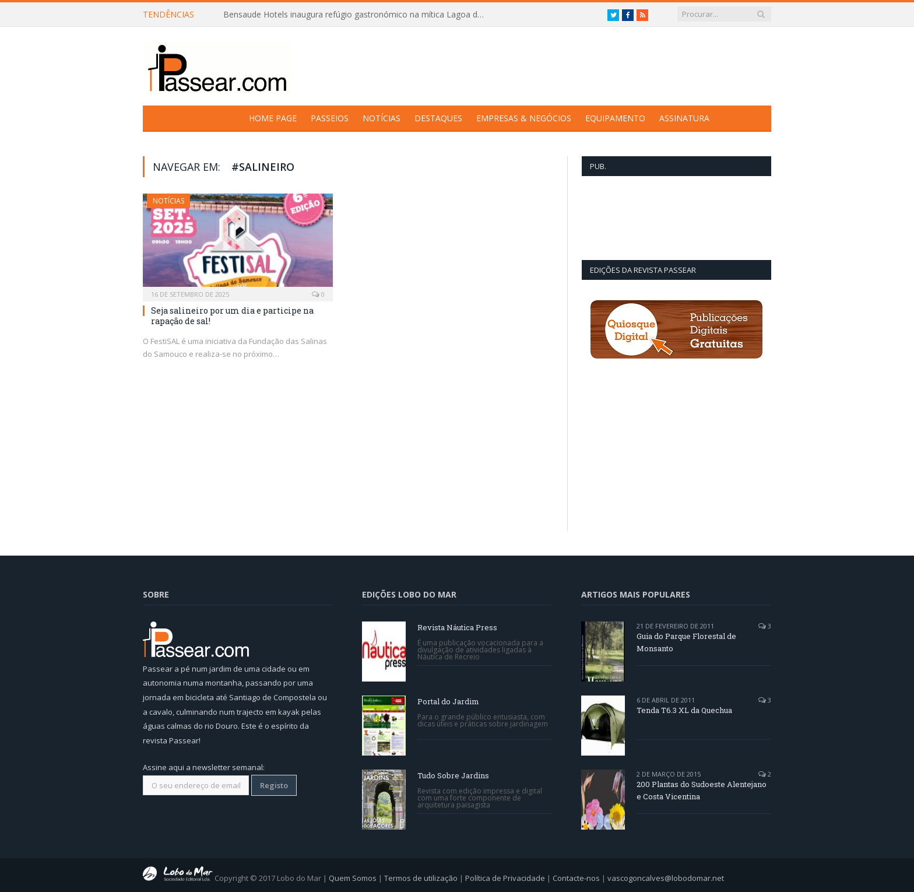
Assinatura (684, 118)
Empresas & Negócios (523, 118)
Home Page (273, 118)
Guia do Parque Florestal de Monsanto (686, 642)
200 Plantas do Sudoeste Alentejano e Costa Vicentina (702, 790)
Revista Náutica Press (457, 627)
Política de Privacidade (505, 878)
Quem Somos (353, 878)
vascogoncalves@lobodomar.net (665, 878)
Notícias (381, 118)
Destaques (438, 118)
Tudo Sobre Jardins (453, 775)
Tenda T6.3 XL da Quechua (684, 710)
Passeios (330, 118)
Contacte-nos (576, 878)
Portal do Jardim (448, 701)
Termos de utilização (421, 878)
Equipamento (615, 118)
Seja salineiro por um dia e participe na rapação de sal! (232, 315)
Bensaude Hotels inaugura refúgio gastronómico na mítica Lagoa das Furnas (357, 14)
